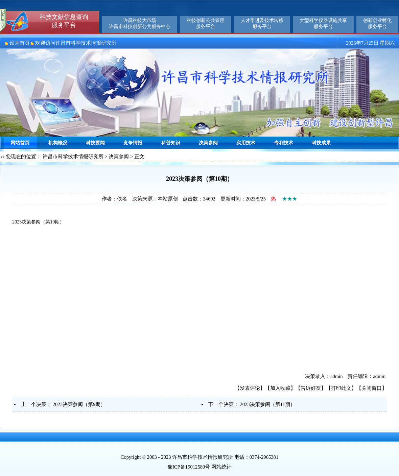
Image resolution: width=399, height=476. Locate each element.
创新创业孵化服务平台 (377, 23)
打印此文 (341, 388)
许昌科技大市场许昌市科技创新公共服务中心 (139, 23)
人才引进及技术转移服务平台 (262, 23)
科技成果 (321, 142)
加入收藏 (280, 388)
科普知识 (170, 142)
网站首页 (19, 142)
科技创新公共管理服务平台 (206, 23)
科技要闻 (95, 142)
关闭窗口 (371, 388)
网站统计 (221, 467)
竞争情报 (132, 142)
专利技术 (283, 142)
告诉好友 (311, 388)
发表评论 (250, 388)
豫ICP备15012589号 (188, 467)
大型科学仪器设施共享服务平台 (323, 23)
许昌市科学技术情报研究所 (73, 156)
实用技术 (245, 142)
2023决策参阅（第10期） (38, 221)
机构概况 (57, 142)
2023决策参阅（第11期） (267, 404)
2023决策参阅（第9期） (79, 404)
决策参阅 (208, 142)
